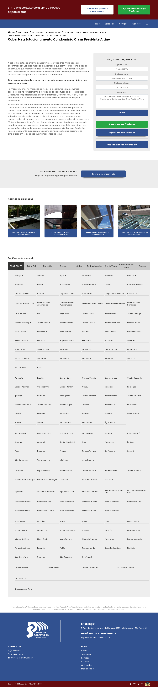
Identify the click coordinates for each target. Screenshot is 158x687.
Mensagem (122, 92)
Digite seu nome (122, 65)
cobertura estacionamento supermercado (84, 32)
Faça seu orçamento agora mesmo (97, 9)
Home (97, 23)
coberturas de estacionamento (46, 32)
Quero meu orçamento (103, 174)
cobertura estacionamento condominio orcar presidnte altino (37, 36)
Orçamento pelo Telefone (121, 133)
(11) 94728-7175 (15, 654)
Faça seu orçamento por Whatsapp (134, 9)
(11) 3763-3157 (15, 650)
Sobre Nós (109, 23)
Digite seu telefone (121, 83)
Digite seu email (122, 74)
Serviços (123, 23)
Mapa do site (87, 669)
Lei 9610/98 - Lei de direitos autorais (111, 609)
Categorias (23, 32)
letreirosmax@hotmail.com (20, 658)
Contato (136, 23)
